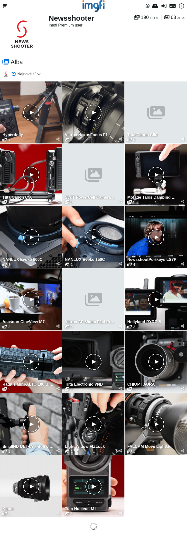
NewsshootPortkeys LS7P (152, 259)
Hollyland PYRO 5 (144, 322)
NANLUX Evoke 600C (22, 259)
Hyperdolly (12, 135)
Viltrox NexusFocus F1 (86, 135)
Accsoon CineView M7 (23, 322)
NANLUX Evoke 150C (85, 259)
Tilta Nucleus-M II (81, 509)
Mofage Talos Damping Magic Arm (152, 197)
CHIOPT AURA (141, 384)
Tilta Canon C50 (142, 135)
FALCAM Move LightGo (149, 446)
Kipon (8, 509)
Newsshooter (71, 18)
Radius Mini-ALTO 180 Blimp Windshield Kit (28, 384)
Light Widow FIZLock (85, 446)
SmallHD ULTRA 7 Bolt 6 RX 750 (28, 446)
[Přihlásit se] (164, 6)
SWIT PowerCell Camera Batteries (90, 197)
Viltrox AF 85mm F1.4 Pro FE (90, 322)
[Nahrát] (155, 6)
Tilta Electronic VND (84, 384)
